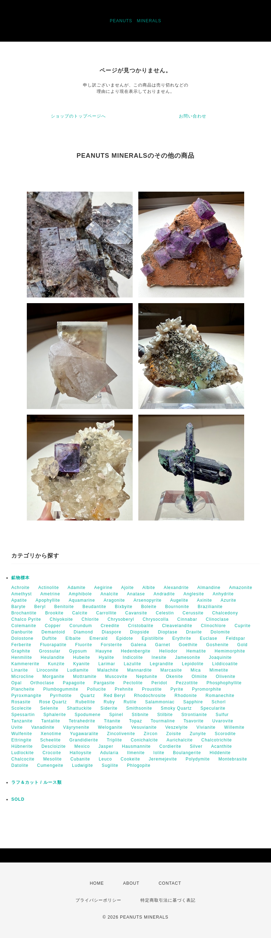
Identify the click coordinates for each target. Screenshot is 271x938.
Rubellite (85, 701)
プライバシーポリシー (98, 900)
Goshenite (217, 644)
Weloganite (110, 727)
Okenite (174, 676)
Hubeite (81, 657)
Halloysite (80, 752)
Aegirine (103, 587)
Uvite (17, 727)
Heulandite (52, 657)
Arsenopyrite (148, 600)
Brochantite (24, 613)
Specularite (212, 708)
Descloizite (53, 746)
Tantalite (50, 720)
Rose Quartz (53, 701)
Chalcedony (225, 613)
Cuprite (243, 625)
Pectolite (133, 682)
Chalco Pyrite (26, 619)
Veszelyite (176, 727)
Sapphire (193, 701)
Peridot (159, 682)
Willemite (234, 727)
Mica (196, 670)
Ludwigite (82, 765)
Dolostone (22, 638)
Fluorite (83, 644)
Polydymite (198, 759)
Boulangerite (187, 752)
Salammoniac (160, 701)
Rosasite (21, 701)
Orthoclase (42, 682)
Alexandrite (176, 587)
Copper (53, 625)
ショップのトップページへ (78, 116)
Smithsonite (139, 708)
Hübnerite (22, 746)
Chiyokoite (61, 619)
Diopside (140, 632)
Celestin (165, 613)
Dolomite (220, 632)
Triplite (114, 740)
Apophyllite (48, 600)
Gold (242, 644)
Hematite (196, 651)
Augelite (179, 600)
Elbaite (73, 638)
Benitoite (64, 606)
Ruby (109, 701)
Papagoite (74, 682)
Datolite (20, 765)
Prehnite (124, 689)
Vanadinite (43, 727)
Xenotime (51, 733)
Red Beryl (115, 695)
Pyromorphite (206, 689)
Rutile (130, 701)
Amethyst (21, 593)
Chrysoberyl (121, 619)
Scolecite (21, 708)
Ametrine (50, 593)
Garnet (162, 644)
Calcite (80, 613)
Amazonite (240, 587)
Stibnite (140, 714)
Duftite (49, 638)
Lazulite (132, 663)
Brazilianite (210, 606)
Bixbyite (124, 606)
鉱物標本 (20, 577)
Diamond (83, 632)
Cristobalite (140, 625)
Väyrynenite (76, 727)
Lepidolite (193, 663)
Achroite (20, 587)
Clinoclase (217, 619)
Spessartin (23, 714)
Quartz (87, 695)
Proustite (152, 689)
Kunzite (56, 663)
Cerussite (193, 613)
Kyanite (81, 663)
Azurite (228, 600)
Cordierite (170, 746)
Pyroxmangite (26, 695)
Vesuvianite (144, 727)
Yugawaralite (84, 733)
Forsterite (111, 644)
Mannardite (139, 670)
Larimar (106, 663)
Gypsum (78, 651)
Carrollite (106, 613)
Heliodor (168, 651)
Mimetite (219, 670)
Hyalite (106, 657)
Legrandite (162, 663)
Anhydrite (223, 593)
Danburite (22, 632)
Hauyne (104, 651)
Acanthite (221, 746)
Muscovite (116, 676)
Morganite (53, 676)
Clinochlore (213, 625)
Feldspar (235, 638)
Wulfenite (21, 733)
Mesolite (52, 759)
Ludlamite (78, 670)
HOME (97, 883)
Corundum (81, 625)
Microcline (22, 676)
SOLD (17, 799)
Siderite (109, 708)
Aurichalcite (180, 740)
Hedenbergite (135, 651)
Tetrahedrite (82, 720)
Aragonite (114, 600)
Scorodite (225, 733)
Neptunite (146, 676)
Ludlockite (22, 752)
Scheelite (50, 740)
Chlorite (90, 619)
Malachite (107, 670)
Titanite (112, 720)
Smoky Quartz (176, 708)
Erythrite (181, 638)
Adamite (76, 587)
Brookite (54, 613)
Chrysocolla (156, 619)
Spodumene (87, 714)
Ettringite (21, 740)
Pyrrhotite (61, 695)
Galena (138, 644)
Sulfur (222, 714)
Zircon (150, 733)
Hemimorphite (230, 651)
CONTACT (169, 883)
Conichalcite (144, 740)
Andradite (164, 593)
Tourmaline (163, 720)
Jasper (105, 746)
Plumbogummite (60, 689)
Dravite (194, 632)
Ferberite (21, 644)
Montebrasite (232, 759)
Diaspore (111, 632)
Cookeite (130, 759)
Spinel (116, 714)
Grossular (49, 651)
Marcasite (171, 670)
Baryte (18, 606)
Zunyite (198, 733)
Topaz (135, 720)
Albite (149, 587)
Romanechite (220, 695)
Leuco (105, 759)
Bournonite (177, 606)
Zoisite (173, 733)
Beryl (40, 606)
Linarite (19, 670)
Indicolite (133, 657)
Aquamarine (82, 600)
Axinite (204, 600)
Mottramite (85, 676)
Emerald (98, 638)
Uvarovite (223, 720)
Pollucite (96, 689)
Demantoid (53, 632)
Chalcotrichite (216, 740)
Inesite (159, 657)
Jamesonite (187, 657)
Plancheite (23, 689)
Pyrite (176, 689)
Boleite (149, 606)
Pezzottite (187, 682)
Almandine (209, 587)
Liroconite (48, 670)
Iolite (158, 752)
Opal (16, 682)
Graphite (20, 651)
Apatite (19, 600)
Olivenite (226, 676)
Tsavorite (193, 720)
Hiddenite (220, 752)
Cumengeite (50, 765)
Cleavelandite (177, 625)
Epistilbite (153, 638)
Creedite (110, 625)
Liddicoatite (225, 663)
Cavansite (136, 613)
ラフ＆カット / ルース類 (36, 782)
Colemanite (23, 625)
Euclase (208, 638)
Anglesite (193, 593)
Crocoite (51, 752)
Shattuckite (79, 708)
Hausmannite (136, 746)
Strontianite (194, 714)
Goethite (188, 644)
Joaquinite (220, 657)
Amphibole (80, 593)
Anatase (136, 593)
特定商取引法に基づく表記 (167, 900)
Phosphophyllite (224, 682)
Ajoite (127, 587)
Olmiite (199, 676)
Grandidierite (83, 740)
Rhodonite (186, 695)
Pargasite (104, 682)
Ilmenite (136, 752)
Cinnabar (187, 619)
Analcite (110, 593)
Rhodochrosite (150, 695)
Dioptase (167, 632)
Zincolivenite (121, 733)
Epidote (124, 638)
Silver (196, 746)
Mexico (82, 746)
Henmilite (21, 657)
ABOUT (131, 883)
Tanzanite (21, 720)
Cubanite (80, 759)
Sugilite (110, 765)
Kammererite (25, 663)
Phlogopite (139, 765)
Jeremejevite (163, 759)
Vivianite (206, 727)
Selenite (49, 708)
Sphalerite (54, 714)
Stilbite (165, 714)
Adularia (109, 752)
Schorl (219, 701)
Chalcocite (23, 759)
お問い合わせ (192, 116)
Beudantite (94, 606)
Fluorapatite (53, 644)
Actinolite (48, 587)
